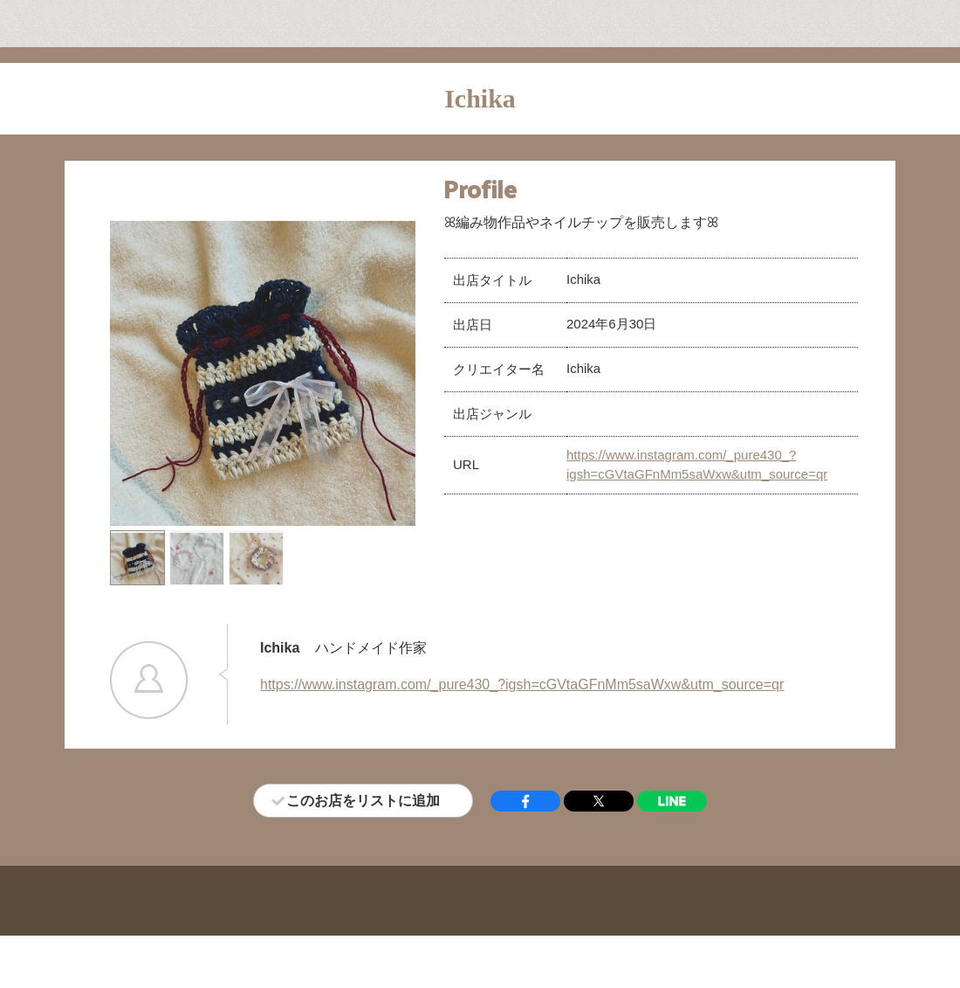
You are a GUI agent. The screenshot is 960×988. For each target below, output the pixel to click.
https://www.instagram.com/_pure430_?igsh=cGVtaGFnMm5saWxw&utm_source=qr (522, 684)
